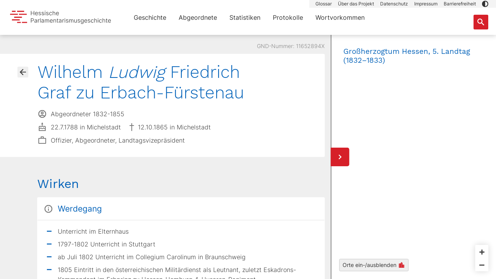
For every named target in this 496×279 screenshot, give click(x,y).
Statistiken (244, 17)
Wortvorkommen (340, 17)
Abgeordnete (198, 17)
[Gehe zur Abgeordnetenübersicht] (22, 72)
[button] (485, 4)
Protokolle (288, 17)
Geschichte (150, 17)
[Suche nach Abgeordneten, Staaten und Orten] (481, 22)
